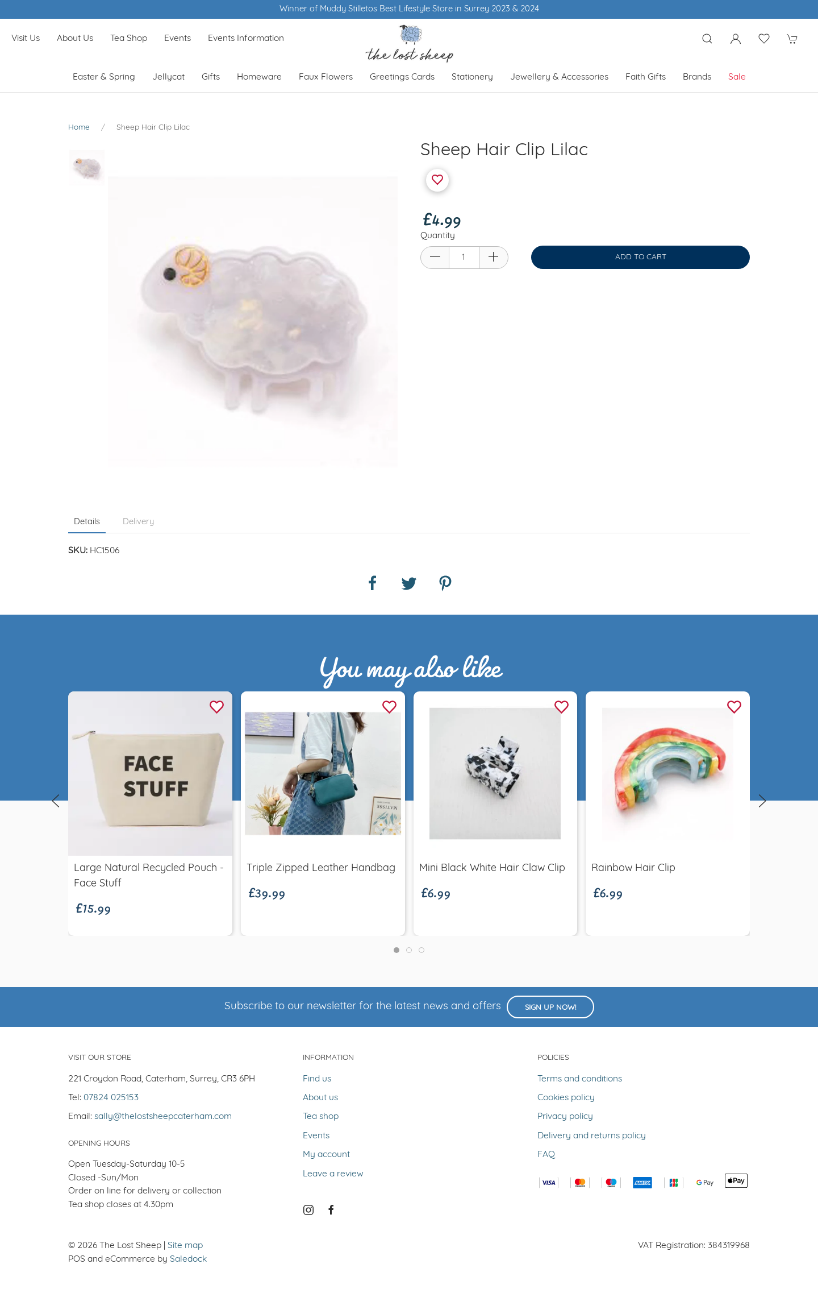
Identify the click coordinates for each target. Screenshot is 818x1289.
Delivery (138, 522)
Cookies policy (566, 1098)
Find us (317, 1079)
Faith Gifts (645, 77)
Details (87, 522)
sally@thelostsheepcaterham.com (163, 1116)
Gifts (211, 77)
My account (326, 1154)
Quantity (437, 236)
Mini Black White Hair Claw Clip (492, 868)
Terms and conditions (579, 1079)
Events (177, 38)
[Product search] (707, 38)
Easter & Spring (104, 77)
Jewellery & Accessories (559, 77)
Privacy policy (565, 1116)
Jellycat (168, 77)
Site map (185, 1245)
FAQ (546, 1154)
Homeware (259, 77)
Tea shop (128, 38)
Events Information (246, 38)
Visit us (25, 38)
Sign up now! (550, 1008)
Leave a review (333, 1174)
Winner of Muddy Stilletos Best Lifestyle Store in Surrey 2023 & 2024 (409, 9)
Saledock (188, 1259)
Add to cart (640, 257)
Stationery (472, 77)
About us (75, 38)
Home (79, 127)
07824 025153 (111, 1098)
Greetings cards (402, 77)
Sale (737, 77)
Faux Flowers (326, 77)
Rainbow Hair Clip (633, 868)
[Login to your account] (735, 38)
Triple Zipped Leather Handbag (321, 868)
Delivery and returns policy (591, 1136)
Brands (697, 77)
